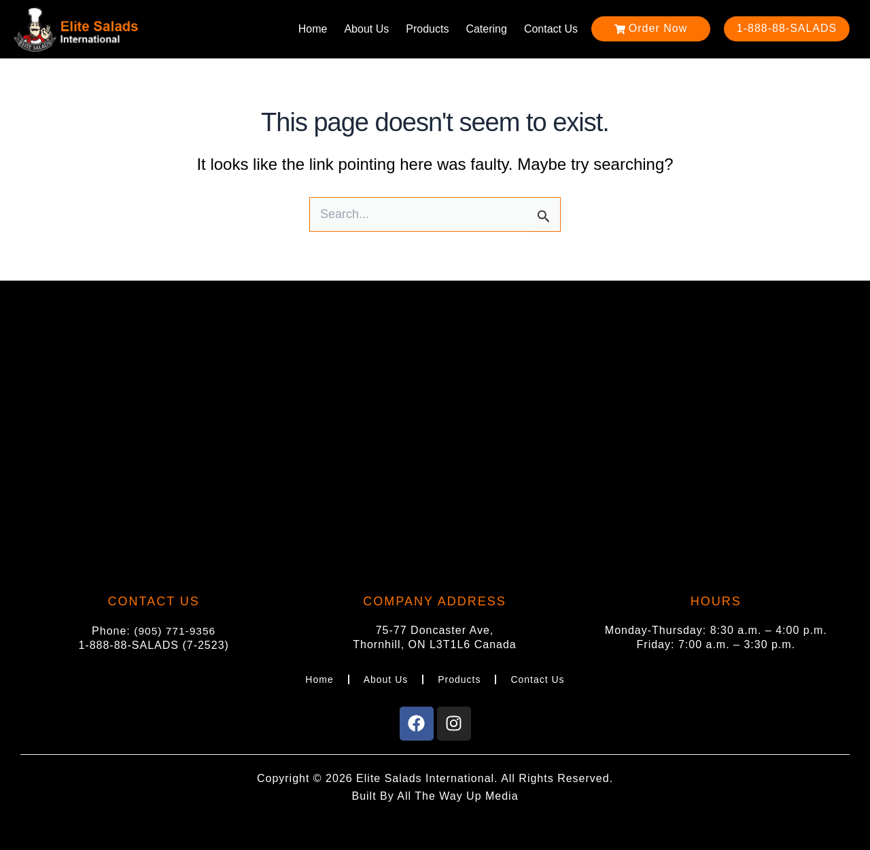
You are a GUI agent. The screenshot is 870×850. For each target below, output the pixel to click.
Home (313, 29)
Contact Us (551, 29)
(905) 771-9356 (175, 629)
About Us (366, 29)
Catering (486, 29)
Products (427, 29)
